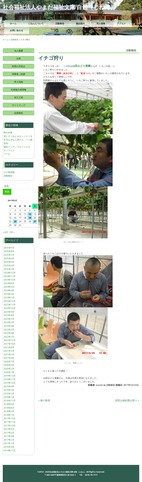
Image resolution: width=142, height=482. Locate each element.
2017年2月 (9, 439)
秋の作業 (8, 132)
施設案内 (80, 23)
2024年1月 (9, 297)
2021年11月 (10, 340)
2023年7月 (9, 318)
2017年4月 (9, 436)
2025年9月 (9, 247)
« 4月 (5, 232)
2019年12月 (10, 375)
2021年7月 (9, 350)
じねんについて (36, 23)
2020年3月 (9, 365)
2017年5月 (9, 432)
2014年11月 (10, 450)
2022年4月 (9, 333)
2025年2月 (9, 269)
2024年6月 (9, 283)
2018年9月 (9, 404)
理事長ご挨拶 (18, 74)
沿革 (18, 58)
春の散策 (44, 400)
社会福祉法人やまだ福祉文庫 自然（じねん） (59, 7)
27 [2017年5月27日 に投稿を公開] (35, 221)
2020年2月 (9, 368)
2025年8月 (9, 251)
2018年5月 (9, 411)
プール (7, 153)
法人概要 (18, 50)
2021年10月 (10, 343)
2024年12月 (10, 272)
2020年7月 (9, 361)
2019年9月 (9, 386)
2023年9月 (9, 311)
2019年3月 (9, 390)
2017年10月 (10, 425)
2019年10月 (10, 382)
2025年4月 (9, 265)
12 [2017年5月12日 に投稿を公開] (30, 214)
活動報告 (59, 23)
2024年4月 (9, 290)
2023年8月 (9, 315)
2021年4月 (9, 357)
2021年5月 (9, 354)
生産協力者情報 (18, 89)
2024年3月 (9, 294)
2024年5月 (9, 286)
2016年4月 (9, 446)
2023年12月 (10, 301)
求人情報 (100, 23)
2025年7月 (9, 254)
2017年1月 (9, 443)
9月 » (12, 232)
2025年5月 (9, 261)
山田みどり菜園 (81, 66)
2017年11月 (10, 422)
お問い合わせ (16, 30)
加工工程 (18, 97)
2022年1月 (9, 336)
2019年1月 (9, 397)
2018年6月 (9, 407)
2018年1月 (9, 414)
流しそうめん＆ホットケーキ (18, 136)
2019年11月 (10, 379)
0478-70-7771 (91, 475)
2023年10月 (10, 308)
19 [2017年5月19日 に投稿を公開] (30, 217)
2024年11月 (10, 276)
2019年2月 (9, 393)
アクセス (121, 23)
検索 (7, 191)
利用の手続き (18, 66)
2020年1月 (9, 372)
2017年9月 (9, 429)
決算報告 (18, 112)
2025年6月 (9, 258)
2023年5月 (9, 322)
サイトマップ (18, 105)
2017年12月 (10, 418)
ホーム (13, 23)
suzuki (99, 385)
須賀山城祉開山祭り (127, 400)
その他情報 (9, 172)
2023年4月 (9, 325)
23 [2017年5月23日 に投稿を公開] (15, 221)
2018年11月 (10, 400)
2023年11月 (10, 304)
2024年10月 (10, 279)
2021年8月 (9, 347)
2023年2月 (9, 329)
